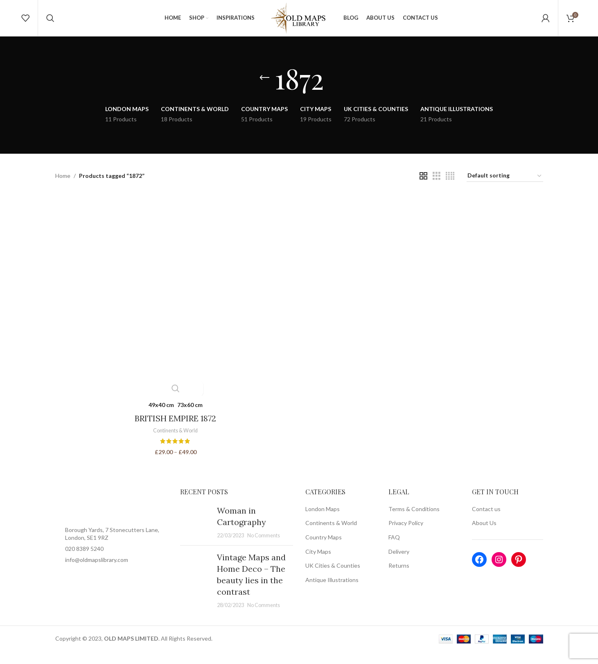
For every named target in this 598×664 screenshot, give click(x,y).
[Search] (50, 24)
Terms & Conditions (414, 520)
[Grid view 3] (436, 189)
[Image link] (111, 515)
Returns (398, 577)
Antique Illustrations (332, 591)
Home (62, 188)
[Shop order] (505, 189)
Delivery (398, 563)
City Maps (318, 563)
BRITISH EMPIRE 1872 (175, 430)
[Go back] (264, 91)
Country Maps (323, 549)
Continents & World (175, 442)
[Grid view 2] (423, 189)
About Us (484, 535)
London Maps (322, 520)
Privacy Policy (405, 535)
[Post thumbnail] (195, 534)
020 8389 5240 (84, 560)
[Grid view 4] (450, 189)
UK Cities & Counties (332, 577)
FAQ (394, 549)
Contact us (486, 520)
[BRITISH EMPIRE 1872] (175, 307)
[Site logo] (299, 23)
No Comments (263, 547)
